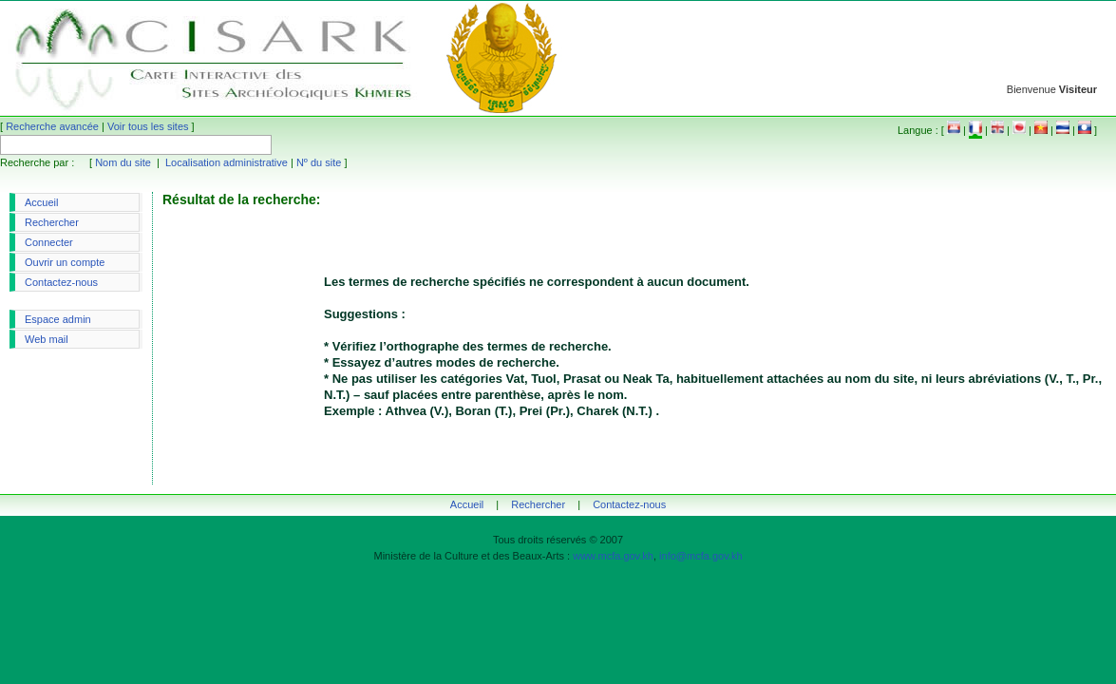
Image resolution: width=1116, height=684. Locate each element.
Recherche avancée (52, 126)
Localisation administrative (226, 162)
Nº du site (318, 162)
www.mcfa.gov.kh (613, 555)
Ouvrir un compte (64, 262)
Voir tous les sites (148, 126)
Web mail (46, 339)
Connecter (49, 242)
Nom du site (123, 162)
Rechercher (52, 222)
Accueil (41, 202)
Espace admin (58, 319)
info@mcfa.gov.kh (700, 555)
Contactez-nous (61, 282)
